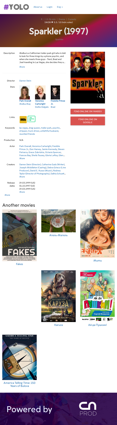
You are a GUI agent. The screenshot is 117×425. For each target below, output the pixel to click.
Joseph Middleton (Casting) (32, 168)
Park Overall (25, 146)
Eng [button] (60, 7)
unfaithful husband (49, 131)
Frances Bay (24, 155)
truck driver (33, 131)
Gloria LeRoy (51, 155)
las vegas (23, 128)
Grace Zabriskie (36, 152)
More (22, 67)
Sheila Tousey (38, 155)
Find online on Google (87, 121)
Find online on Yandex (88, 111)
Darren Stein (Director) (30, 165)
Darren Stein (25, 81)
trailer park (46, 128)
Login (49, 7)
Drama (62, 19)
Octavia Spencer (53, 152)
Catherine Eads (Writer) (53, 165)
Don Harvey (35, 149)
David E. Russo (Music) (41, 171)
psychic (56, 128)
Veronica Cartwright (41, 146)
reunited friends (27, 134)
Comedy (72, 19)
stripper (23, 131)
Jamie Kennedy (49, 149)
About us (38, 7)
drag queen (34, 128)
